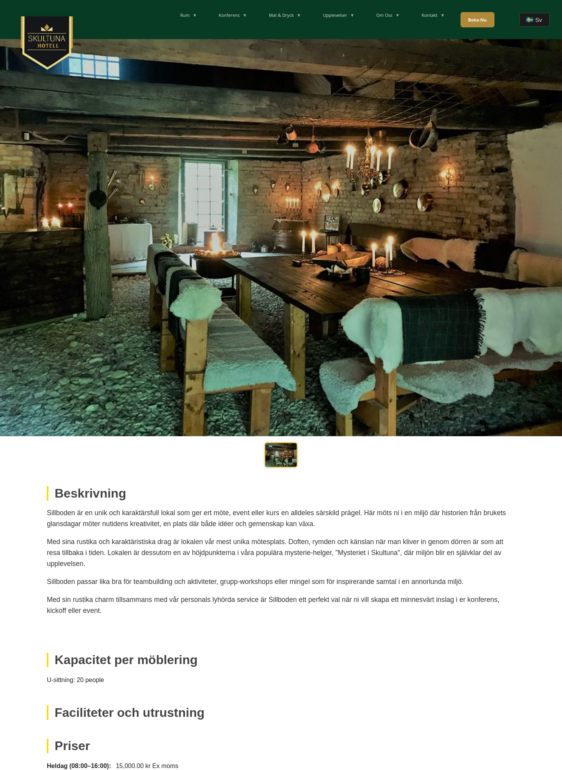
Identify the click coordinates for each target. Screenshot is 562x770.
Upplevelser (335, 15)
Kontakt (430, 15)
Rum (185, 15)
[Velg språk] (534, 20)
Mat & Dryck (281, 15)
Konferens (229, 15)
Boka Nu (477, 20)
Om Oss (384, 15)
